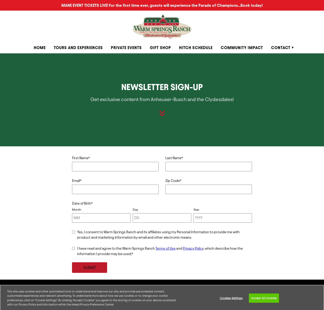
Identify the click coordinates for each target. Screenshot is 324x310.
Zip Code (173, 181)
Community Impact (242, 47)
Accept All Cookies (264, 299)
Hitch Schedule (196, 47)
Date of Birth (82, 203)
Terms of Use (165, 248)
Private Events (126, 47)
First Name (81, 158)
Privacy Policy (193, 248)
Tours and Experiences (78, 47)
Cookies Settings (231, 299)
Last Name (174, 158)
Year (196, 209)
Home (40, 47)
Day (135, 209)
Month (76, 209)
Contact (280, 47)
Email (76, 181)
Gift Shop (160, 47)
